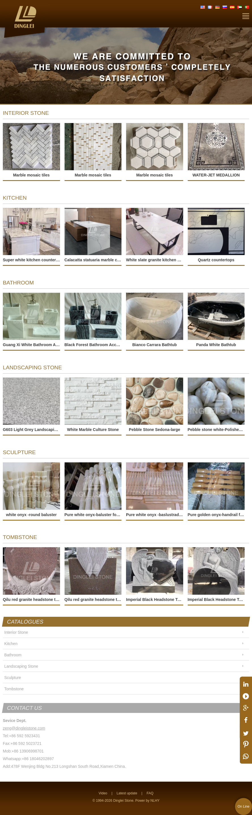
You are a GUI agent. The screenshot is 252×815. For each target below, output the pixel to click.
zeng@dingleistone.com (24, 728)
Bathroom (13, 655)
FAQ (150, 793)
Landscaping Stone (21, 666)
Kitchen (11, 643)
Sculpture (12, 677)
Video (103, 793)
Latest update (127, 793)
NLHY (154, 801)
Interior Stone (16, 632)
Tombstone (14, 689)
